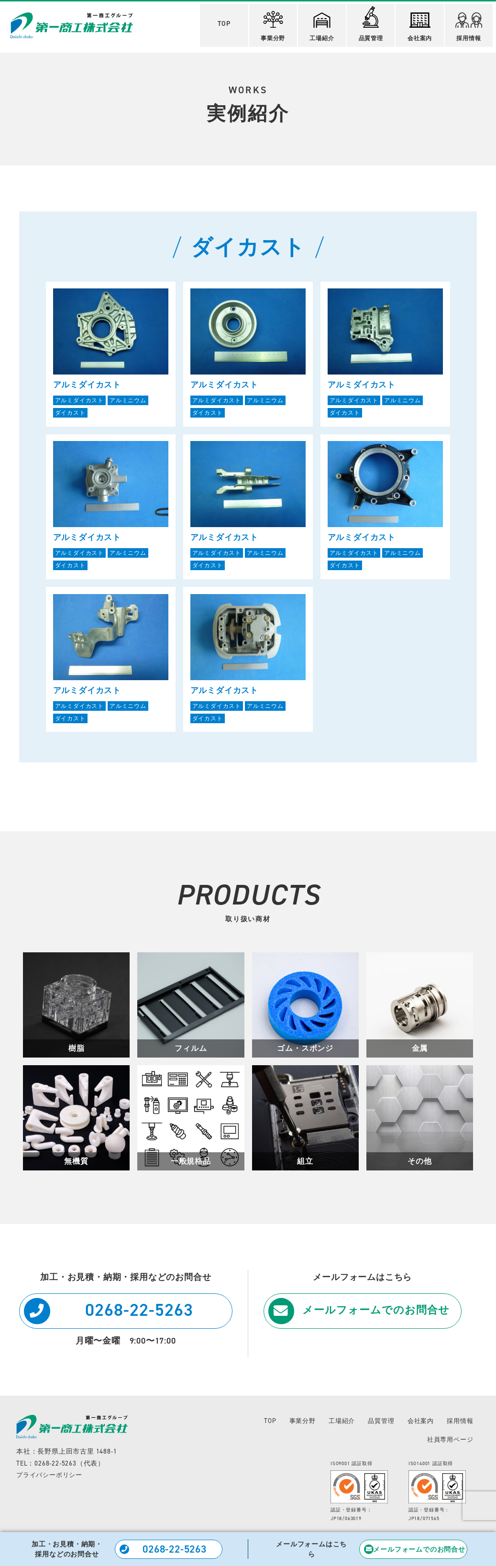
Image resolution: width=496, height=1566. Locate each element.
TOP (223, 21)
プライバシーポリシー (51, 1479)
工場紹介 (322, 25)
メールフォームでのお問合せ (377, 1316)
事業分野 (273, 24)
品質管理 (372, 22)
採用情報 (471, 25)
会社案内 (421, 25)
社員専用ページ (449, 1444)
